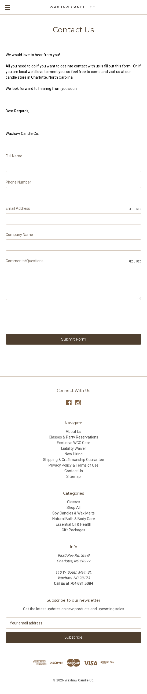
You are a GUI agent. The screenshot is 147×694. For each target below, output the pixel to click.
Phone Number (18, 182)
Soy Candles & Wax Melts (73, 513)
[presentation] (46, 317)
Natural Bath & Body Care (73, 519)
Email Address (73, 208)
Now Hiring (74, 454)
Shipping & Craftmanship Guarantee (73, 459)
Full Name (14, 156)
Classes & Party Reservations (73, 437)
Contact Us (73, 471)
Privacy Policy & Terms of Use (73, 465)
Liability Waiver (73, 448)
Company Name (19, 234)
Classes (73, 502)
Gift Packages (73, 530)
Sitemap (73, 476)
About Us (73, 431)
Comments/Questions (73, 261)
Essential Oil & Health (73, 524)
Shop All (73, 507)
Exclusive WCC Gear (73, 443)
